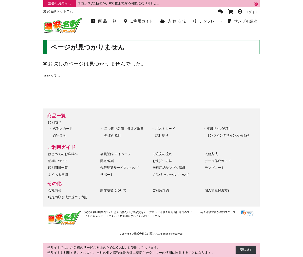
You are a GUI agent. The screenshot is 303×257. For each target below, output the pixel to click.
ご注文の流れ (162, 154)
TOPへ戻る (51, 76)
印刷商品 (54, 123)
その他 (54, 183)
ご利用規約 (160, 190)
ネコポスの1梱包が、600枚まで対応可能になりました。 (119, 3)
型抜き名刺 (112, 135)
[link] (247, 213)
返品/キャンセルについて (171, 175)
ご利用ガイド (61, 147)
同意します (244, 250)
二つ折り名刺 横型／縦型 (124, 129)
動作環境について (113, 190)
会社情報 (54, 190)
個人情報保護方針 (218, 190)
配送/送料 (107, 161)
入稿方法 (211, 154)
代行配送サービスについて (120, 168)
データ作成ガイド (218, 161)
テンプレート (214, 168)
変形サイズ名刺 (218, 129)
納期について (58, 161)
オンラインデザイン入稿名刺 (228, 135)
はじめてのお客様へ (63, 154)
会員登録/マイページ (115, 154)
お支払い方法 (162, 161)
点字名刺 (59, 135)
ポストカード (165, 129)
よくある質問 (58, 175)
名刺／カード (63, 129)
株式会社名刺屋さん (146, 233)
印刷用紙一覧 (58, 168)
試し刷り (162, 135)
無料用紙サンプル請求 (168, 168)
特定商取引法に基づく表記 (68, 197)
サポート (106, 175)
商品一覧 (56, 115)
